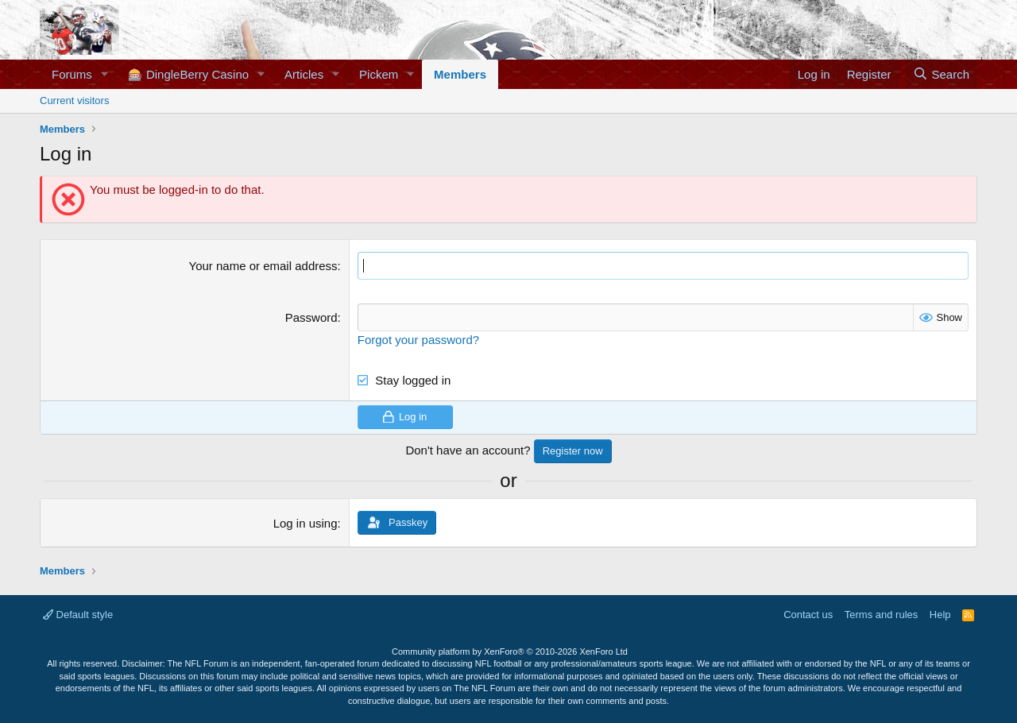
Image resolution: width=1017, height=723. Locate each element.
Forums (72, 74)
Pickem (378, 74)
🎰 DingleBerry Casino (188, 74)
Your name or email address (263, 266)
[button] (105, 74)
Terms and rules (881, 615)
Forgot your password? (418, 339)
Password (311, 317)
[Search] (941, 74)
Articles (303, 74)
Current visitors (74, 100)
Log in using (305, 523)
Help (940, 615)
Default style (78, 615)
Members (460, 74)
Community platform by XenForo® (510, 651)
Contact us (808, 615)
